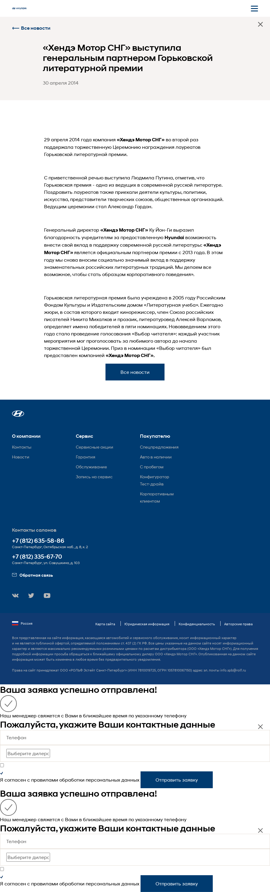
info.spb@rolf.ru (233, 670)
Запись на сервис (94, 476)
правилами (44, 779)
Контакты (21, 446)
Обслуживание (91, 466)
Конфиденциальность (197, 624)
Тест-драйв (152, 483)
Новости (20, 456)
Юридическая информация (146, 624)
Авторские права (238, 624)
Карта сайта (105, 624)
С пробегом (152, 466)
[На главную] (19, 8)
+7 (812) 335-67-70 (37, 556)
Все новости (31, 28)
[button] (18, 413)
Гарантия (85, 456)
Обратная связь (32, 575)
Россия (22, 623)
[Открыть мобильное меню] (254, 8)
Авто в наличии (156, 456)
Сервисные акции (94, 446)
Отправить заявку (177, 779)
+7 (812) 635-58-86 (38, 540)
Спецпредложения (159, 446)
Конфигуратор (154, 476)
